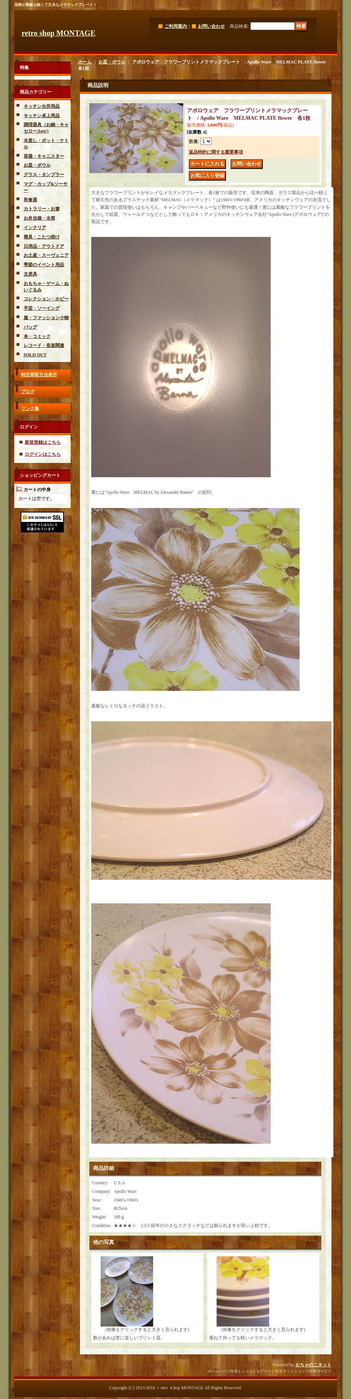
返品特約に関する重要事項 (216, 152)
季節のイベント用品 (44, 264)
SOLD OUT (35, 354)
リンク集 (30, 408)
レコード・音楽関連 (44, 345)
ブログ (28, 391)
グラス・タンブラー (44, 174)
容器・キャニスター (44, 156)
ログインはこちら (43, 454)
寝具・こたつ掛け (42, 237)
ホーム (85, 62)
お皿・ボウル (37, 165)
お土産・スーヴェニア (46, 255)
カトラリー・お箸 (42, 208)
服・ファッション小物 (46, 317)
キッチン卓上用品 (42, 115)
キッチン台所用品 (42, 106)
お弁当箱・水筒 (39, 218)
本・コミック (37, 336)
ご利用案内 (175, 26)
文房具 (30, 274)
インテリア (35, 227)
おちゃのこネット (313, 1364)
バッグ (30, 327)
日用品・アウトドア (44, 246)
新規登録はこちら (43, 442)
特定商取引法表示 (39, 374)
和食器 (30, 199)
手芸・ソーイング (42, 308)
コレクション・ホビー (46, 299)
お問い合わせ (211, 26)
